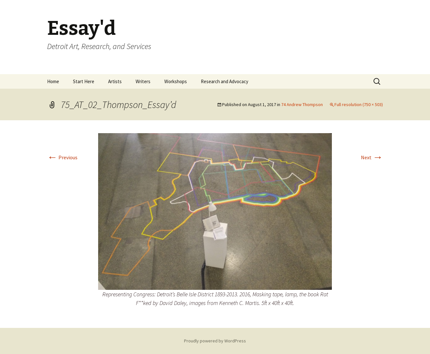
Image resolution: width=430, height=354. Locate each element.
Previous (62, 157)
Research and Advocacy (224, 81)
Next (372, 157)
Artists (115, 81)
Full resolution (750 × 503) (358, 104)
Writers (143, 81)
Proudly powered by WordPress (215, 341)
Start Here (83, 81)
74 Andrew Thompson (302, 104)
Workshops (175, 81)
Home (53, 81)
